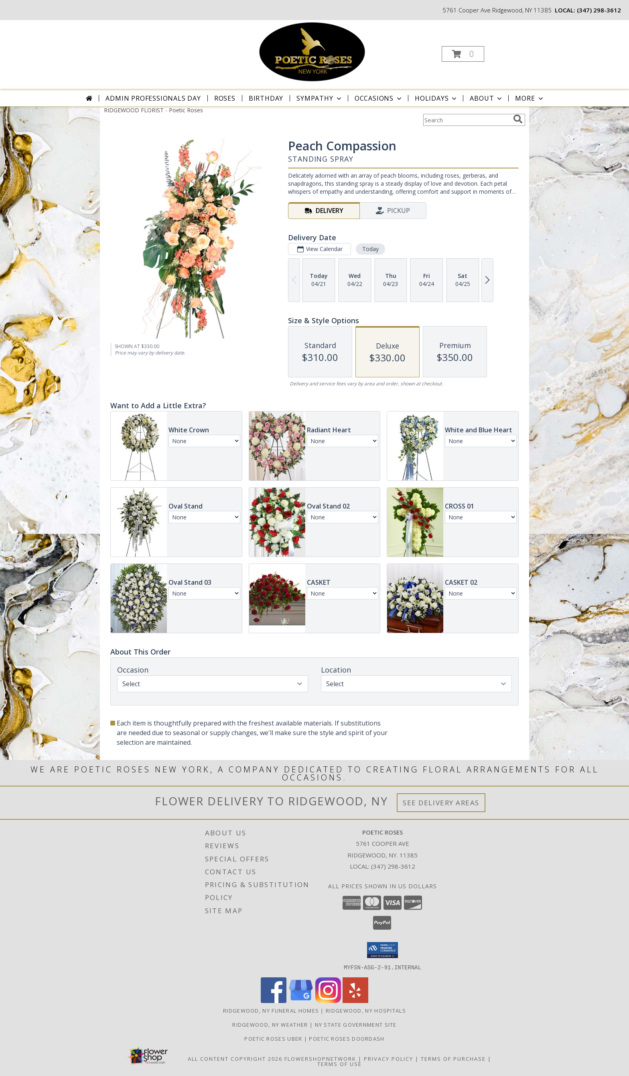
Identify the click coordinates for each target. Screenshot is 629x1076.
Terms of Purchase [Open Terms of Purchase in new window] (453, 1058)
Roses (224, 98)
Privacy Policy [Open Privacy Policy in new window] (388, 1058)
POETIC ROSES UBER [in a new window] (274, 1038)
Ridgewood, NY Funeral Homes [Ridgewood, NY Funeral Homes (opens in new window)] (271, 1010)
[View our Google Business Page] (301, 1000)
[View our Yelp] (355, 1000)
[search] (518, 119)
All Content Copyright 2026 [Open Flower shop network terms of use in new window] (235, 1058)
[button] (463, 54)
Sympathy (319, 98)
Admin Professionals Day (153, 98)
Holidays (436, 98)
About (486, 98)
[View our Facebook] (273, 1000)
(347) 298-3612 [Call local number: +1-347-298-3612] (599, 10)
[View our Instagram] (328, 1000)
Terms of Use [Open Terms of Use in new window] (339, 1063)
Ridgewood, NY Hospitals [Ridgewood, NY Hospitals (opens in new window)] (366, 1010)
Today (370, 249)
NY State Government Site (356, 1024)
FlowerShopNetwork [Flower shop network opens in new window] (320, 1058)
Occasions (379, 98)
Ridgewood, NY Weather (270, 1024)
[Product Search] (466, 120)
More (529, 98)
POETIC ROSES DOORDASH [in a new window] (346, 1038)
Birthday (266, 98)
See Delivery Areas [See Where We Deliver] (441, 802)
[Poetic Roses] (313, 51)
